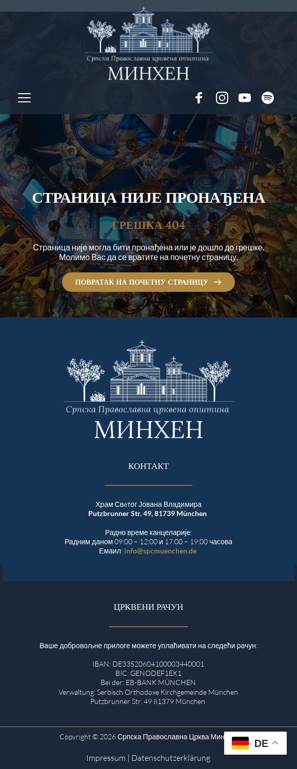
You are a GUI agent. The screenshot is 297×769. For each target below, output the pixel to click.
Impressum (106, 758)
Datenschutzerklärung (170, 758)
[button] (24, 97)
